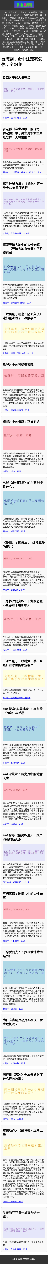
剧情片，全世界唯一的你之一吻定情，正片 (22, 172)
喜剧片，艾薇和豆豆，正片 (15, 1249)
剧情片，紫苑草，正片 (34, 23)
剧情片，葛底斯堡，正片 (31, 12)
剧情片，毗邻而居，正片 (14, 531)
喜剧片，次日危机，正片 (14, 1063)
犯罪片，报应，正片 (12, 471)
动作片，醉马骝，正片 (13, 1201)
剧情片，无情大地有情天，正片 (17, 303)
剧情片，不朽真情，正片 (14, 941)
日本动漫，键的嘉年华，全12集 (17, 20)
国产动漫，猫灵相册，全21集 (16, 882)
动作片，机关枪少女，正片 (16, 31)
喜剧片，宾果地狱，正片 (14, 763)
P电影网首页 (11, 12)
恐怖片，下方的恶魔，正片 (15, 650)
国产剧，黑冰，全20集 (13, 1119)
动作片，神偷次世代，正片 (31, 36)
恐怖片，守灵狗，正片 (14, 26)
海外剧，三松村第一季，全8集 (16, 698)
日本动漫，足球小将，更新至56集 (19, 39)
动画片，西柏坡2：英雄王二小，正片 (27, 18)
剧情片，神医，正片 (24, 34)
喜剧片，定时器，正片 (24, 50)
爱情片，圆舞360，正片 (14, 590)
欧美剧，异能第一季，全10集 (16, 233)
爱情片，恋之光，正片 (13, 1009)
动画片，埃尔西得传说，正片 (31, 28)
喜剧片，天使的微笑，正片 (15, 118)
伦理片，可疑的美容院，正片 (16, 410)
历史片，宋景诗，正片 (13, 824)
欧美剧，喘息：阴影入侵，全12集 (18, 353)
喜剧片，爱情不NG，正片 (31, 47)
